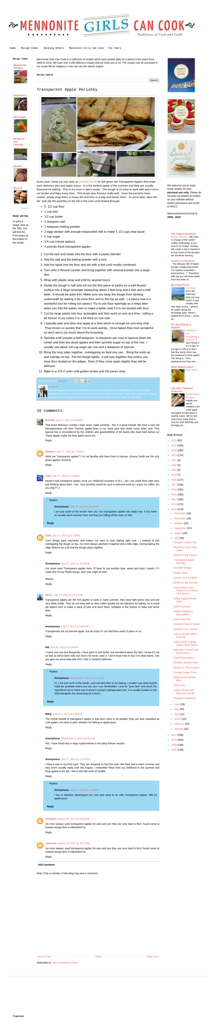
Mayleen (50, 451)
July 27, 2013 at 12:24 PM (75, 759)
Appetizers (19, 95)
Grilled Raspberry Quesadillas (183, 613)
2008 (174, 749)
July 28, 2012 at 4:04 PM (64, 647)
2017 (174, 484)
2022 (174, 460)
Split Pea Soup (182, 606)
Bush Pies (179, 685)
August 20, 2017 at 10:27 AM (74, 843)
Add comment (46, 864)
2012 (174, 509)
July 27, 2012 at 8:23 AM (66, 535)
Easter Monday (179, 236)
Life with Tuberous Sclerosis (182, 390)
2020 (174, 469)
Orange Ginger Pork (185, 672)
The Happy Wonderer (183, 233)
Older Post (152, 956)
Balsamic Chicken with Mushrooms (186, 651)
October (179, 523)
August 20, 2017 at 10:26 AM (74, 818)
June (177, 704)
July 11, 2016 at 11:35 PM (84, 789)
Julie (48, 475)
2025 (174, 445)
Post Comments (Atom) (65, 962)
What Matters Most (182, 366)
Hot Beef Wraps (182, 567)
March (178, 719)
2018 (174, 479)
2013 (174, 504)
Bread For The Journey (186, 667)
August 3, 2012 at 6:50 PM (67, 713)
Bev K (49, 595)
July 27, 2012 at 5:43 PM (74, 626)
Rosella (49, 420)
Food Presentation (184, 657)
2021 (174, 465)
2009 (174, 744)
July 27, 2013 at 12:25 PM (84, 506)
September (180, 528)
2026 (174, 440)
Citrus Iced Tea (182, 619)
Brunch (17, 188)
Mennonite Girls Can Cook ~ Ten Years (95, 48)
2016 (174, 489)
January (179, 728)
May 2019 (191, 370)
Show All (25, 208)
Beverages (19, 117)
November (180, 518)
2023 (174, 455)
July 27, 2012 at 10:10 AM (75, 563)
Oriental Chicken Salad (186, 624)
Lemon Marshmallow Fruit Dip (185, 635)
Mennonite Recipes (19, 66)
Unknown (51, 818)
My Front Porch (180, 285)
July (176, 538)
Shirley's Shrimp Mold (186, 662)
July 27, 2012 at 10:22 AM (68, 595)
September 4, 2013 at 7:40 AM (87, 678)
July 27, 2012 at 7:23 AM (70, 451)
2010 (174, 739)
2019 (174, 474)
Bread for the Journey (186, 555)
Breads (17, 166)
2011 (174, 735)
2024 (174, 450)
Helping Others (54, 48)
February (191, 288)
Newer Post (44, 956)
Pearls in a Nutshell (182, 260)
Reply (48, 440)
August (178, 533)
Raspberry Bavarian (185, 698)
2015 (174, 494)
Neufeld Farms (88, 181)
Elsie (48, 535)
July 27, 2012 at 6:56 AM (69, 420)
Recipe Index (29, 48)
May (176, 709)
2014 (174, 499)
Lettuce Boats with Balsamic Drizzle (184, 692)
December (180, 513)
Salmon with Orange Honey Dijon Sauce (186, 643)
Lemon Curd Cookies (185, 577)
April (177, 714)
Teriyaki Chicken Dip (185, 542)
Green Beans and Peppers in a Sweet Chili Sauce (186, 590)
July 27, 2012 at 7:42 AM (65, 475)
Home (13, 48)
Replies (53, 500)
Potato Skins (181, 572)
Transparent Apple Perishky (184, 561)
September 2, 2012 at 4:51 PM (78, 738)
